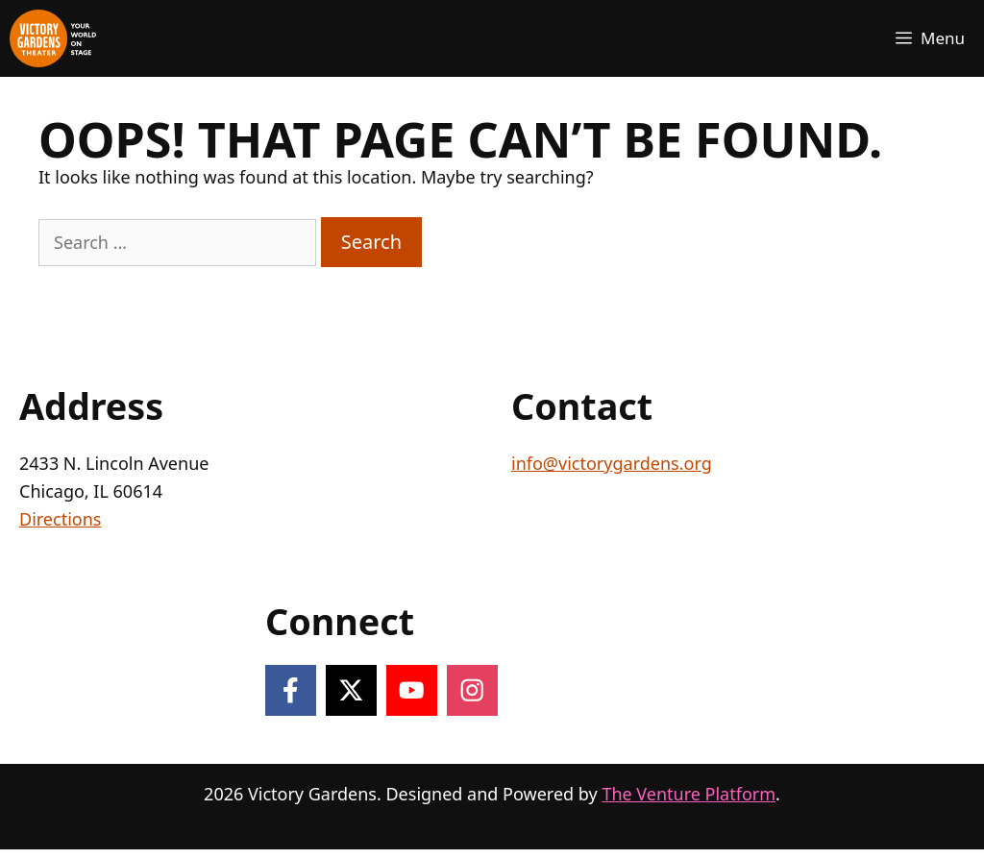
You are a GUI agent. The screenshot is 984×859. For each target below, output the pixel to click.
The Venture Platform (688, 793)
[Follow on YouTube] (411, 690)
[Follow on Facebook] (290, 690)
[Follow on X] (351, 690)
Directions (60, 518)
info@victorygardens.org (611, 463)
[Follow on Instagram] (472, 690)
